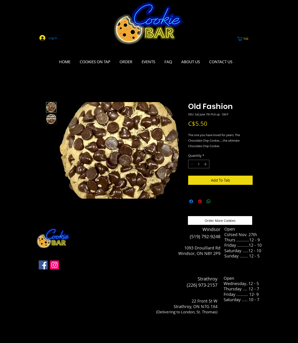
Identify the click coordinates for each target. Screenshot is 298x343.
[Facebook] (43, 264)
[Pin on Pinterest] (200, 201)
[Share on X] (217, 201)
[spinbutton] (199, 164)
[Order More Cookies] (220, 220)
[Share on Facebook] (191, 201)
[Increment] (206, 164)
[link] (245, 39)
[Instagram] (54, 264)
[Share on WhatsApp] (208, 201)
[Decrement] (192, 164)
